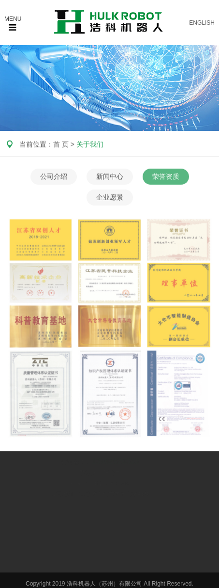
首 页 (61, 144)
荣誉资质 (165, 177)
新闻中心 (109, 177)
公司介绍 (53, 177)
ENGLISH (202, 22)
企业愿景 (109, 198)
